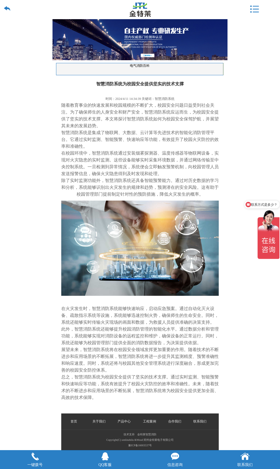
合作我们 (174, 421)
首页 (74, 421)
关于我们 (99, 421)
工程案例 (149, 421)
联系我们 (199, 421)
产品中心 (124, 421)
